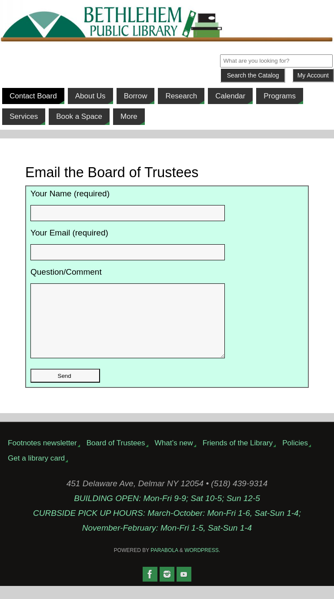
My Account (313, 75)
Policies (295, 456)
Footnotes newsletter (42, 456)
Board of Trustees (116, 456)
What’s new (174, 456)
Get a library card (36, 471)
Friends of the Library (238, 456)
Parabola (164, 563)
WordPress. (202, 563)
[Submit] (252, 75)
